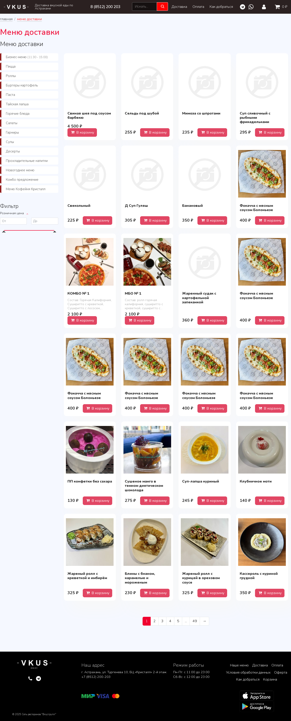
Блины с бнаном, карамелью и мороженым (140, 578)
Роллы (11, 76)
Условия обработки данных (248, 672)
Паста (10, 95)
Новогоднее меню (20, 170)
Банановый (192, 205)
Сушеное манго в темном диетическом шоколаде (144, 485)
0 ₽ (280, 6)
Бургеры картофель (22, 85)
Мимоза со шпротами (201, 113)
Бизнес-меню (27, 57)
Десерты (13, 151)
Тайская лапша (17, 104)
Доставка (179, 6)
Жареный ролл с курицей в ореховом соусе (201, 578)
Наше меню (239, 665)
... (186, 621)
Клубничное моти (256, 481)
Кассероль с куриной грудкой (259, 575)
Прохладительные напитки (27, 161)
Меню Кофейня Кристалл (25, 189)
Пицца (11, 66)
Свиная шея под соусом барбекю (89, 115)
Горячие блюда (17, 113)
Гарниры (12, 132)
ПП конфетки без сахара (89, 481)
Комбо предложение (22, 179)
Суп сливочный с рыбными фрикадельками (255, 117)
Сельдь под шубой (142, 113)
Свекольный (78, 205)
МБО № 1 (133, 293)
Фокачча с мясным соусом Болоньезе (256, 207)
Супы (10, 142)
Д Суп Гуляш (136, 205)
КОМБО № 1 (78, 293)
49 (195, 621)
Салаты (11, 123)
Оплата (198, 6)
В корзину (82, 132)
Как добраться (221, 6)
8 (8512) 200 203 (105, 6)
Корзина (270, 679)
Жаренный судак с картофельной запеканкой (199, 297)
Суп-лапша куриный (200, 481)
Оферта (280, 672)
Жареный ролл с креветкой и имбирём (87, 575)
